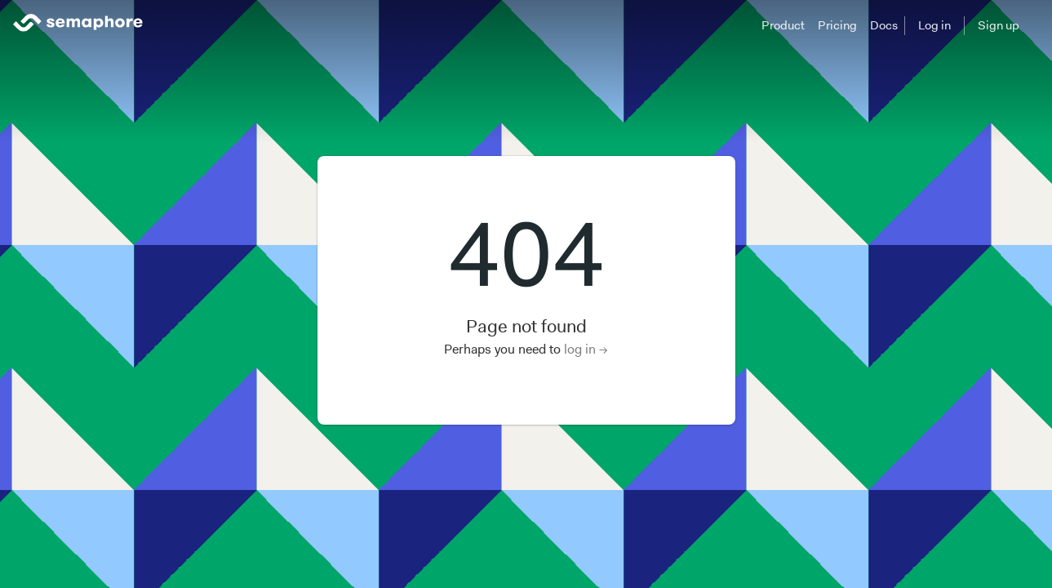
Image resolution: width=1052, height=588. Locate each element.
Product (783, 25)
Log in (934, 25)
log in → (586, 349)
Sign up (998, 25)
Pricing (837, 25)
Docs (884, 25)
